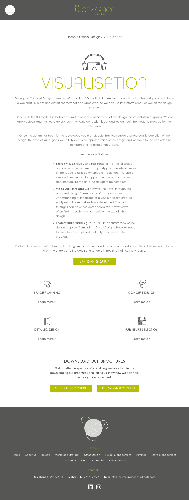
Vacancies (97, 460)
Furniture (141, 454)
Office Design (89, 37)
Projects (45, 454)
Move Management (164, 454)
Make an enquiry (94, 261)
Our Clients (69, 460)
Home (71, 37)
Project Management (118, 454)
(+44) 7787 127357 (88, 477)
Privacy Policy (117, 460)
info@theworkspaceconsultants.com (133, 477)
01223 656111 (55, 477)
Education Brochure (118, 388)
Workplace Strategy (67, 454)
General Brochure (71, 388)
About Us (30, 454)
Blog (83, 460)
